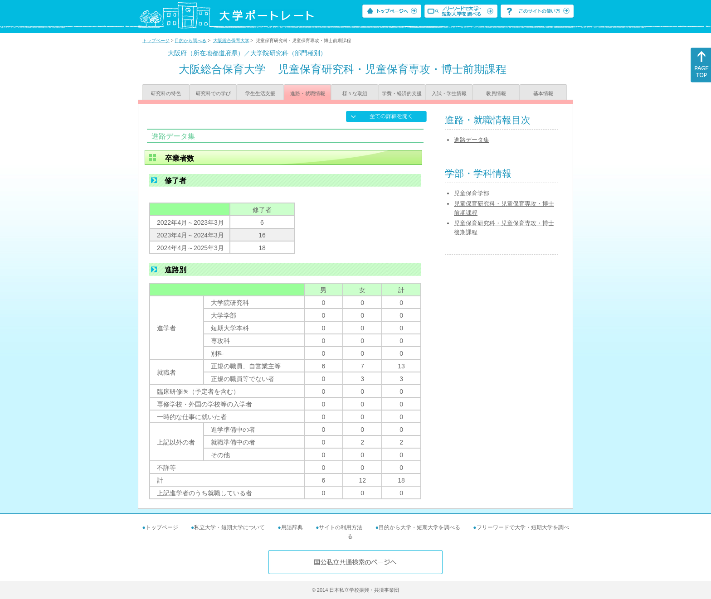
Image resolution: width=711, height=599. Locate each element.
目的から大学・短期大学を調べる (419, 527)
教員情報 (496, 93)
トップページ (156, 40)
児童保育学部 (471, 193)
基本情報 (543, 93)
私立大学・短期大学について (229, 527)
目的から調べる (190, 40)
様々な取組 (354, 93)
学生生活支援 (260, 93)
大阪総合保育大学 (231, 40)
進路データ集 (471, 139)
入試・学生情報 (449, 93)
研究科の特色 (166, 93)
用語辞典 (292, 527)
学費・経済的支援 (402, 93)
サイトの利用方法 (340, 527)
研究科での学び (213, 93)
